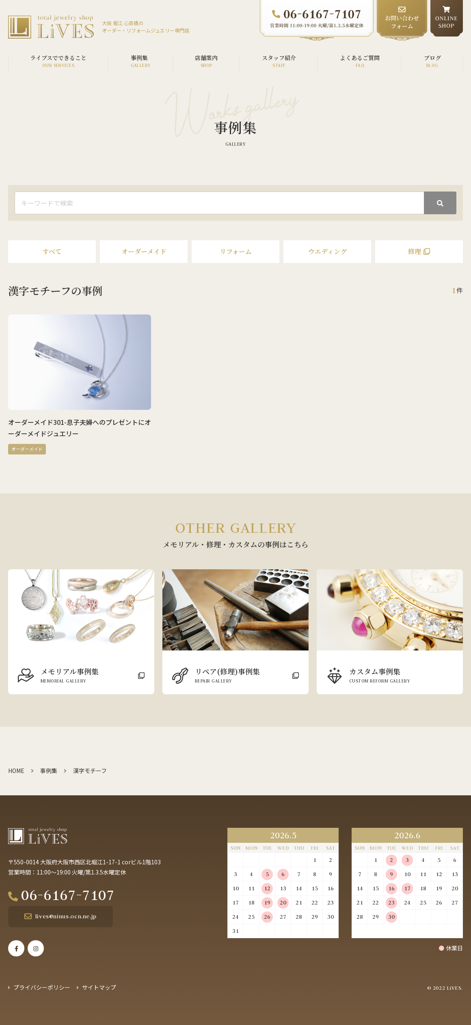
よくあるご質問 (360, 58)
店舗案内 (206, 58)
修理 (414, 251)
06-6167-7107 (68, 895)
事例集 (139, 58)
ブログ (432, 58)
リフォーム (236, 251)
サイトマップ (99, 987)
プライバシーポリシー (41, 987)
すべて (52, 251)
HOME (16, 771)
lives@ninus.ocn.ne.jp (66, 916)
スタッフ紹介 (279, 58)
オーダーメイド (143, 251)
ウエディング (327, 251)
